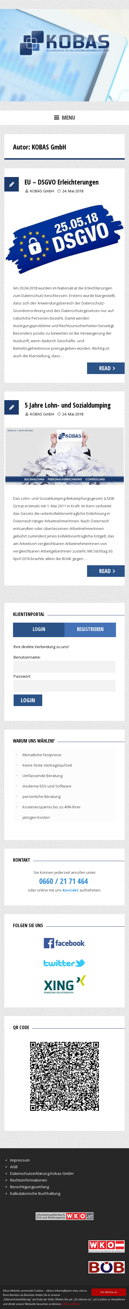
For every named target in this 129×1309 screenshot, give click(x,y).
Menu (68, 117)
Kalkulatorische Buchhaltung (35, 1193)
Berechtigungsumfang (29, 1186)
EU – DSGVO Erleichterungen (62, 182)
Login (39, 629)
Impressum (20, 1160)
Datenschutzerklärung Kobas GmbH (41, 1173)
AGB (14, 1166)
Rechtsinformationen (28, 1180)
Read (105, 368)
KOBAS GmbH (42, 191)
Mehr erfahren (71, 1304)
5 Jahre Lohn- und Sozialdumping (68, 405)
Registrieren (90, 629)
